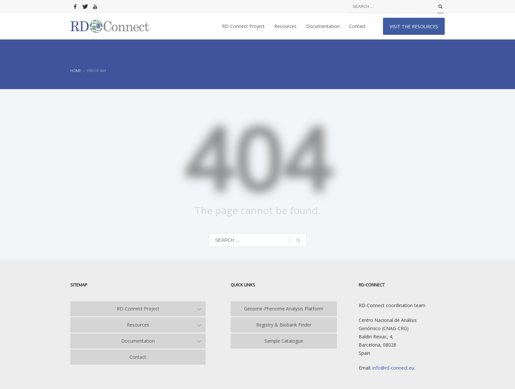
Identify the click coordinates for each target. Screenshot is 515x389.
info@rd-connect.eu (392, 368)
